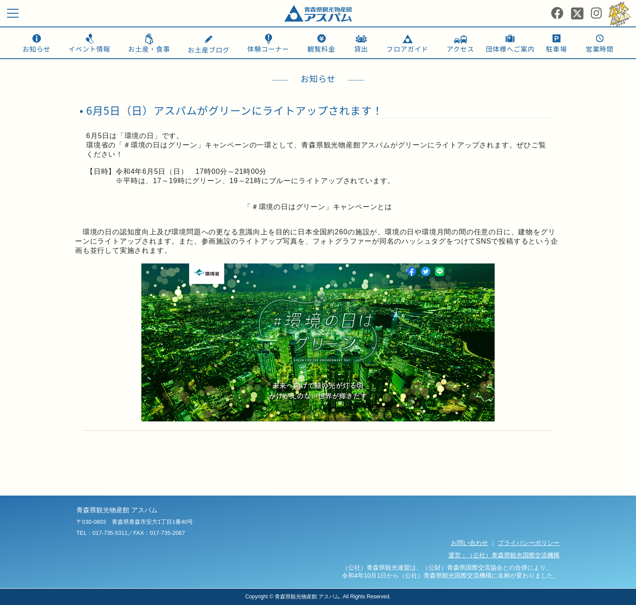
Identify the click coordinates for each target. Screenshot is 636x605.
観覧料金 (321, 48)
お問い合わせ (469, 542)
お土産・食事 (149, 48)
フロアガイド (407, 48)
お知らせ (36, 48)
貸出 (361, 48)
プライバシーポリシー (529, 542)
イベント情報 (89, 48)
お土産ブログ (208, 45)
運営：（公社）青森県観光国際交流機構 (504, 555)
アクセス (460, 48)
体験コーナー (268, 48)
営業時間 (599, 48)
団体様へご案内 (510, 48)
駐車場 (556, 48)
